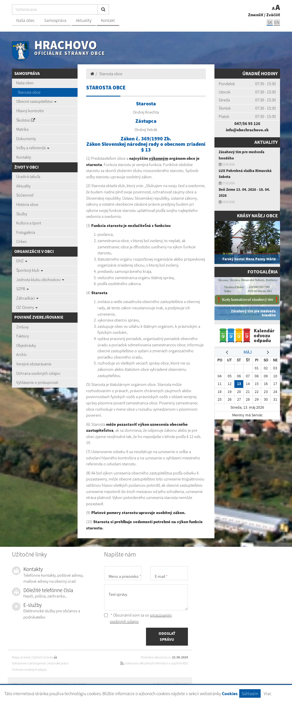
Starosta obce (29, 92)
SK (269, 22)
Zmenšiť (255, 14)
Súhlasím (250, 693)
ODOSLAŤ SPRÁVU (167, 636)
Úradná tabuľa (28, 176)
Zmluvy (22, 327)
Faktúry (22, 336)
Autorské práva (58, 663)
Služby (21, 213)
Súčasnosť (24, 195)
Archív (21, 354)
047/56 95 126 (247, 123)
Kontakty (23, 157)
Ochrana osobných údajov (38, 373)
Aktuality (84, 20)
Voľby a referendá (32, 147)
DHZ (21, 260)
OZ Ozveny (27, 307)
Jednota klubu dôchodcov (40, 279)
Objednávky (26, 345)
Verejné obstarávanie (33, 364)
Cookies (230, 694)
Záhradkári (27, 298)
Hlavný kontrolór (30, 110)
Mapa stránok (21, 657)
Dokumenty (26, 138)
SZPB (22, 288)
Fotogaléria (25, 232)
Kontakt (108, 20)
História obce (27, 204)
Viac (267, 693)
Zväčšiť (273, 14)
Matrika (22, 129)
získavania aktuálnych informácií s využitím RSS (154, 663)
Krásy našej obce (257, 215)
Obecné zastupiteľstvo (36, 101)
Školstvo (25, 120)
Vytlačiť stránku (44, 657)
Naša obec (25, 20)
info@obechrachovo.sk (247, 129)
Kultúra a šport (28, 223)
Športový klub (29, 270)
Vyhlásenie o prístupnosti (37, 382)
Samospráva (55, 20)
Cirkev (21, 241)
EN (276, 22)
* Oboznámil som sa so (138, 618)
